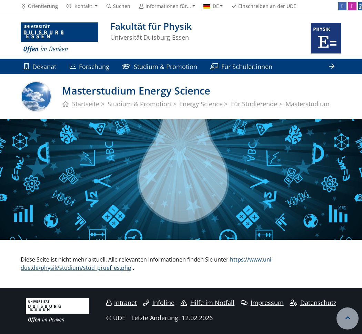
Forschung (89, 66)
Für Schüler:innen (241, 66)
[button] (82, 6)
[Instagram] (352, 6)
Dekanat (40, 66)
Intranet (121, 302)
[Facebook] (342, 6)
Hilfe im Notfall (207, 302)
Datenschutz (313, 302)
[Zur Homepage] (59, 37)
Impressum (262, 302)
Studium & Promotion (159, 66)
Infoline (158, 302)
